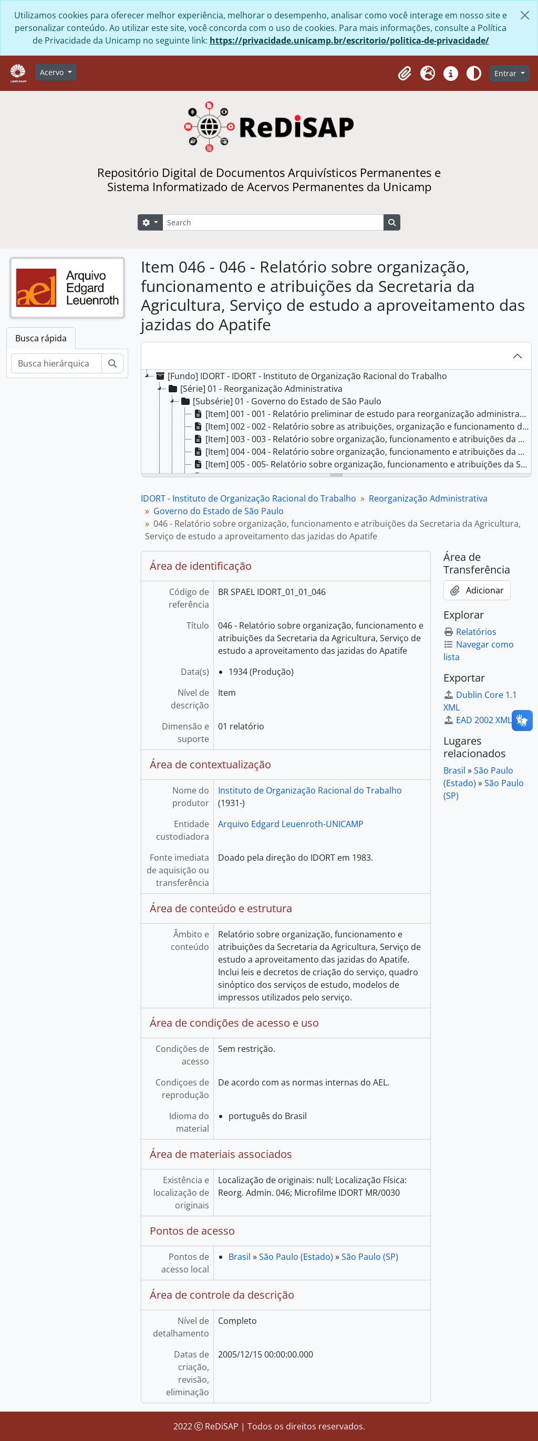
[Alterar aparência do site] (473, 73)
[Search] (273, 222)
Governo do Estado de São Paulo (218, 511)
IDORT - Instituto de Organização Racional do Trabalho (248, 498)
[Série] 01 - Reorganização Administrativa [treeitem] (255, 388)
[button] (404, 73)
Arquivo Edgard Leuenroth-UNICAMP (291, 824)
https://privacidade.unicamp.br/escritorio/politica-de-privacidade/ (349, 40)
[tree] (336, 422)
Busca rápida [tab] (41, 338)
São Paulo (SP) (370, 1256)
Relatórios (469, 632)
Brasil (240, 1256)
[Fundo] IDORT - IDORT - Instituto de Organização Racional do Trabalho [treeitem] (300, 376)
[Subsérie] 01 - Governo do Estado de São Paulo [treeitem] (280, 401)
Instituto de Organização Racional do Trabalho (310, 790)
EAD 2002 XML (477, 720)
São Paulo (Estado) (296, 1256)
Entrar (506, 73)
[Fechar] (524, 15)
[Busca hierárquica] (56, 363)
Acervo (53, 72)
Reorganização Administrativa (428, 498)
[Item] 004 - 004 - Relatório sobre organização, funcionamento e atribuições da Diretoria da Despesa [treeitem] (361, 451)
